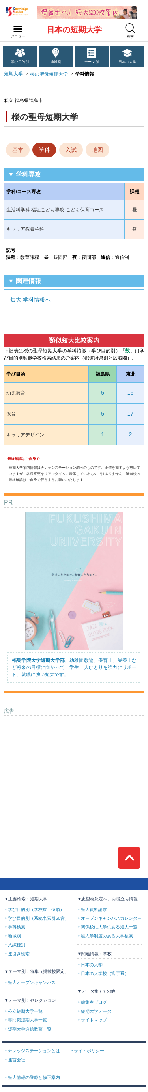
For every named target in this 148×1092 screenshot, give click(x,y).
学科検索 (16, 926)
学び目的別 (20, 62)
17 (130, 413)
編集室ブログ (94, 1002)
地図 (97, 150)
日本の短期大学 (74, 29)
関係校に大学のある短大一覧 (109, 926)
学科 (44, 150)
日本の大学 (127, 62)
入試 (71, 150)
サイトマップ (94, 1019)
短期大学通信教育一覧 (29, 1029)
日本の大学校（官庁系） (105, 973)
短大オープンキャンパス (32, 982)
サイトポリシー (89, 1050)
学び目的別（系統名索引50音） (38, 918)
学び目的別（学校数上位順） (36, 909)
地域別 (56, 62)
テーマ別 (91, 62)
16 (130, 392)
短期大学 (13, 73)
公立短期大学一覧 (25, 1011)
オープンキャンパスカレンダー (111, 918)
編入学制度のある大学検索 (107, 936)
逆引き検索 (19, 953)
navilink (16, 26)
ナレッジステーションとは (34, 1050)
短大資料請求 (94, 909)
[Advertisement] (74, 768)
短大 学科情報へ (30, 299)
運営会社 (16, 1059)
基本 (17, 150)
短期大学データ (96, 1011)
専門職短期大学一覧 (27, 1019)
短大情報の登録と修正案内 (34, 1077)
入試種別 (16, 944)
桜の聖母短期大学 (49, 74)
